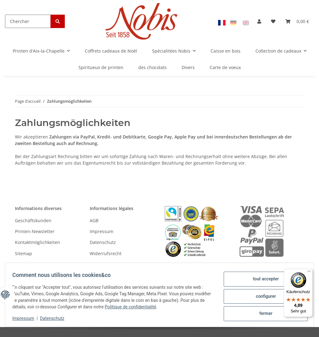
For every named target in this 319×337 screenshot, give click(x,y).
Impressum (26, 318)
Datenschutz (55, 318)
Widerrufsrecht (105, 253)
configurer (263, 296)
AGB (94, 220)
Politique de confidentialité (148, 306)
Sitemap (23, 253)
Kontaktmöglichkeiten (37, 242)
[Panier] (297, 21)
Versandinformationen (38, 264)
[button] (259, 21)
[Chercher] (28, 21)
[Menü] (309, 272)
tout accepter (263, 280)
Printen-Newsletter (35, 231)
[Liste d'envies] (273, 21)
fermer (262, 312)
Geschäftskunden (33, 220)
